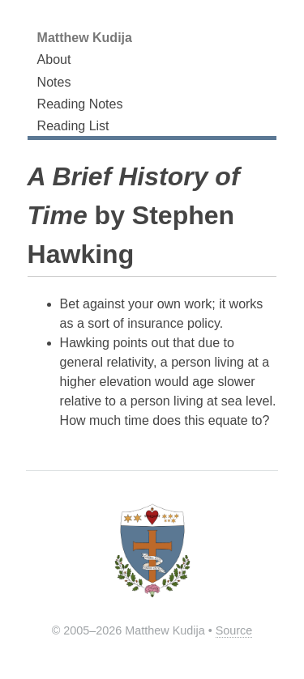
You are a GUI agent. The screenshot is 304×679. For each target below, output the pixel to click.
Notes (54, 82)
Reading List (73, 126)
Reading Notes (80, 104)
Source (234, 630)
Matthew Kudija (84, 38)
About (54, 59)
